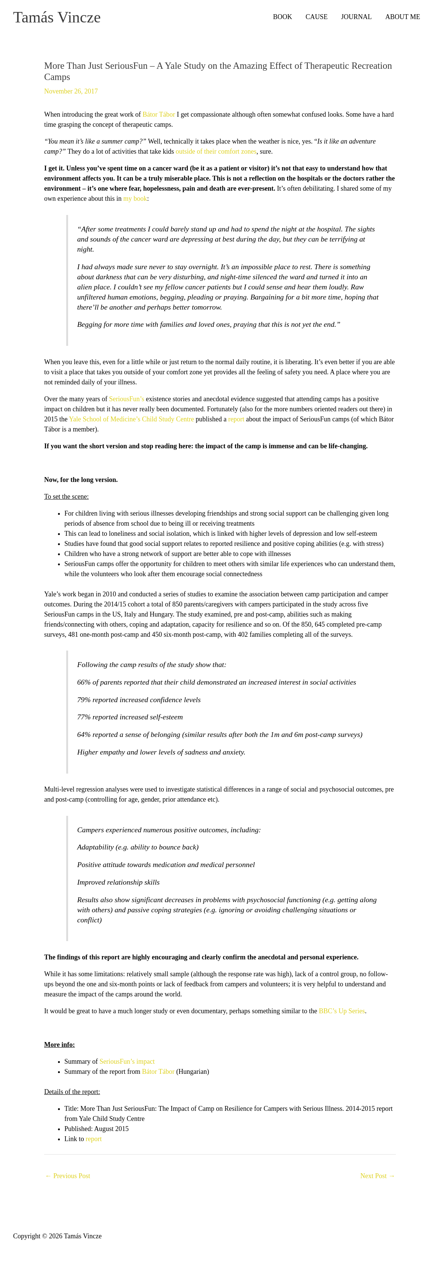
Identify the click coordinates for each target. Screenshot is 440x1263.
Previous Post (67, 1178)
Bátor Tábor (160, 117)
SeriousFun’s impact (127, 1064)
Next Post (377, 1178)
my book (135, 201)
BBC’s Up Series (342, 1013)
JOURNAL (356, 18)
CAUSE (317, 18)
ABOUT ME (402, 18)
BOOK (282, 18)
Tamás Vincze (65, 17)
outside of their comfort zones (216, 154)
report (236, 421)
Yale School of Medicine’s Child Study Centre (131, 421)
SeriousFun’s (126, 401)
